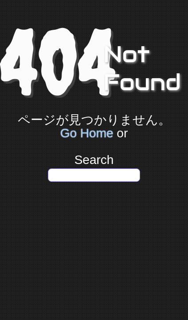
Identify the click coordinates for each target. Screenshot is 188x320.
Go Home (87, 133)
